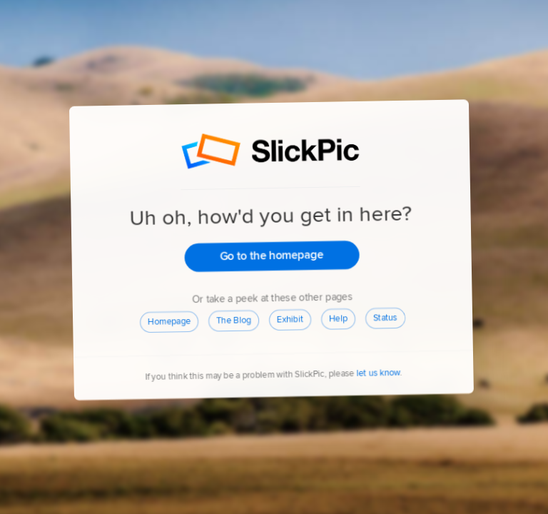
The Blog (234, 320)
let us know (378, 374)
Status (386, 318)
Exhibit (291, 320)
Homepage (169, 321)
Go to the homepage (273, 255)
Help (339, 319)
